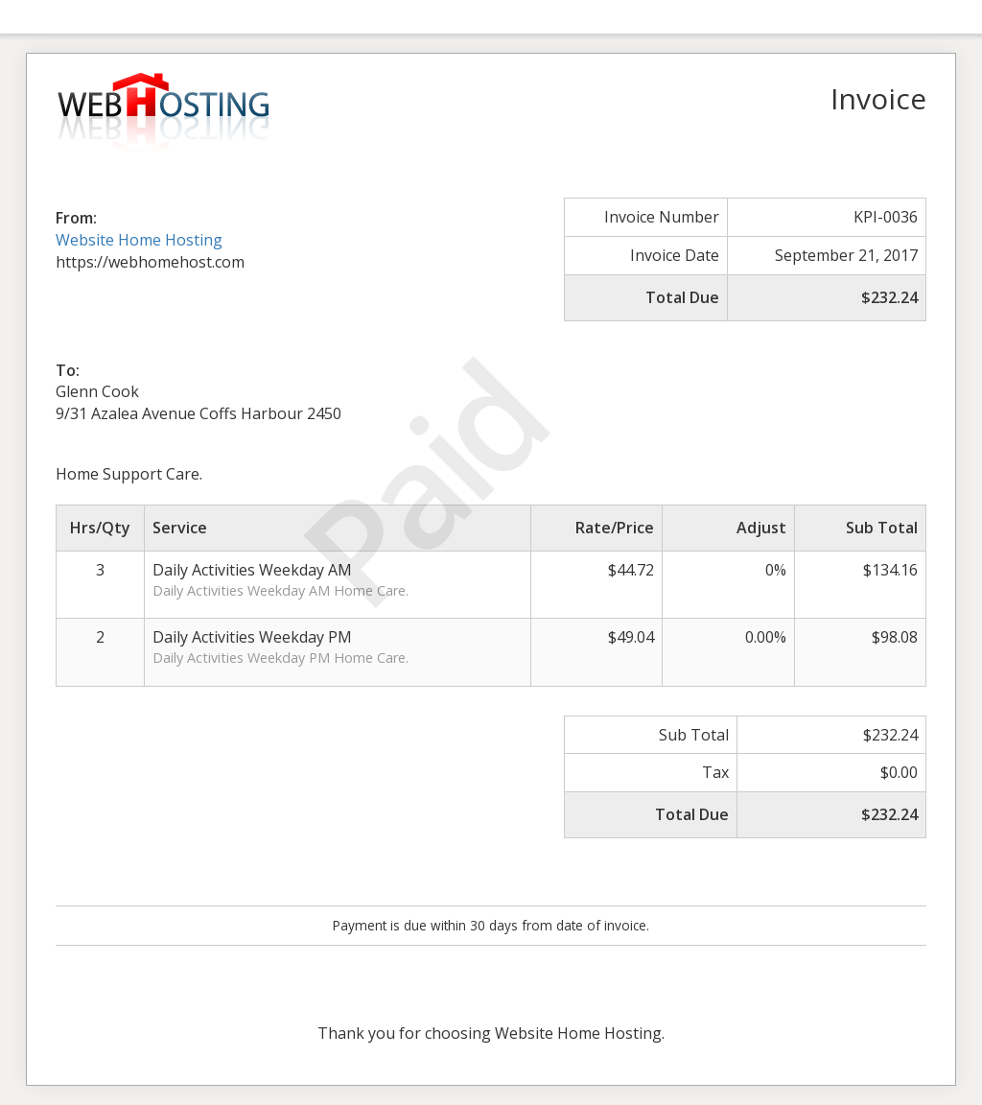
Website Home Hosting (139, 239)
